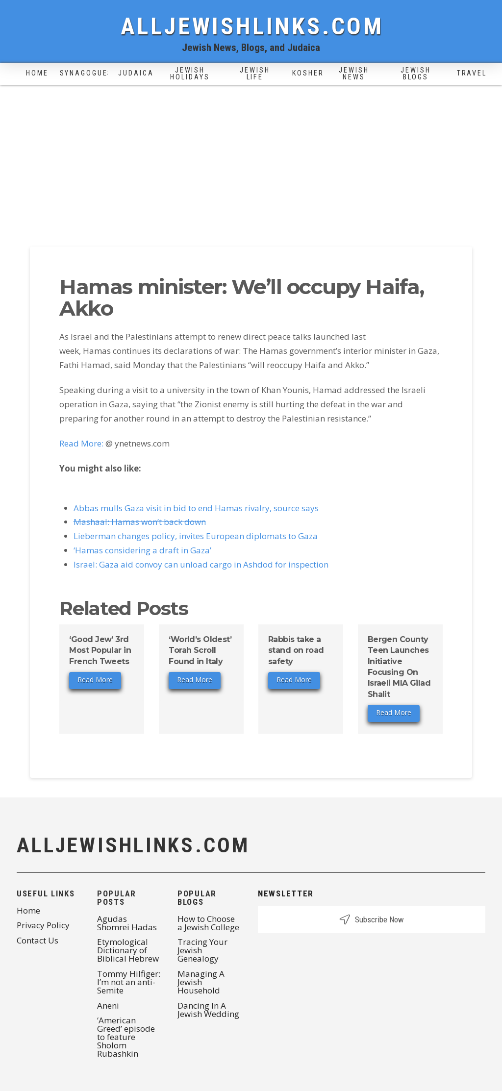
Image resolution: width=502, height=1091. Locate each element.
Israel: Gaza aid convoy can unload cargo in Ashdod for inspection (201, 564)
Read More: (81, 443)
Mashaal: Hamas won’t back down (140, 521)
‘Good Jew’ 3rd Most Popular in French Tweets (100, 650)
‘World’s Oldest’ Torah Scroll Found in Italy (200, 650)
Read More (95, 679)
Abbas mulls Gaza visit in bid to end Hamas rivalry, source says (196, 508)
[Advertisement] (251, 158)
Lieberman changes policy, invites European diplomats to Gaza (196, 536)
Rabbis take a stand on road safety (296, 650)
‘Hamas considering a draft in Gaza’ (142, 550)
